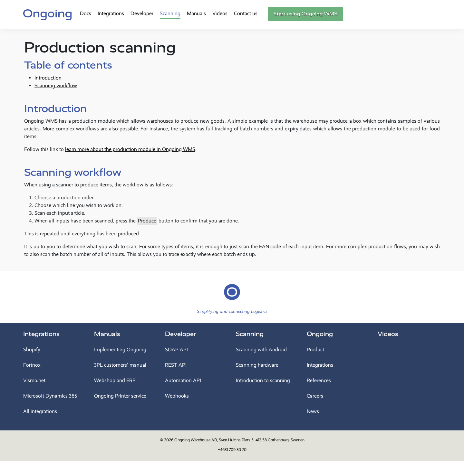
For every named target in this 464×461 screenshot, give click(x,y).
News (313, 411)
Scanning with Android (261, 349)
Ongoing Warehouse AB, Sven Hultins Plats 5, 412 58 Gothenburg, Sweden (239, 439)
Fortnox (32, 365)
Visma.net (34, 380)
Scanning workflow (55, 85)
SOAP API (176, 349)
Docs (85, 13)
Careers (315, 396)
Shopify (31, 349)
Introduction (48, 78)
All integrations (40, 411)
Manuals (196, 13)
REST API (176, 365)
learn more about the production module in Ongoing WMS (130, 149)
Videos (219, 13)
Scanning (170, 13)
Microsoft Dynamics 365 (50, 396)
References (319, 380)
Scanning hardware (257, 365)
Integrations (111, 13)
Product (315, 349)
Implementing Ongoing (120, 349)
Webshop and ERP (115, 380)
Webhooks (177, 396)
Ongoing (320, 334)
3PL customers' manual (120, 365)
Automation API (183, 380)
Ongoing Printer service (120, 396)
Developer (141, 13)
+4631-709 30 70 (232, 449)
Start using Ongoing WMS (305, 14)
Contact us (245, 13)
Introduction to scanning (263, 380)
